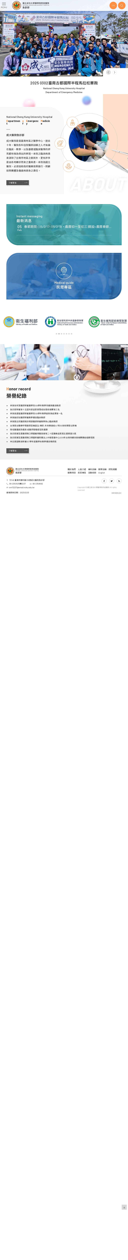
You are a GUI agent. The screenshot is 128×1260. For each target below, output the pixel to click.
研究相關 (113, 476)
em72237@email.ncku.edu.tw (21, 495)
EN (113, 5)
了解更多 (18, 182)
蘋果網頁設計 (117, 500)
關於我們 (72, 476)
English (101, 480)
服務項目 (72, 480)
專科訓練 (92, 476)
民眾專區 (82, 480)
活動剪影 (92, 480)
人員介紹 (82, 476)
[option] (64, 47)
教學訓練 (102, 476)
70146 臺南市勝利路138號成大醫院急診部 (27, 487)
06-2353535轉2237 (17, 491)
